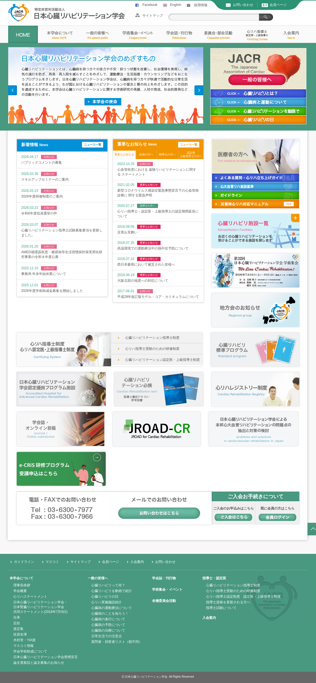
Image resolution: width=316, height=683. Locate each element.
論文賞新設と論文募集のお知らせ (38, 663)
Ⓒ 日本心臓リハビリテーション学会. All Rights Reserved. (158, 676)
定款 (16, 623)
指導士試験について (221, 608)
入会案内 (137, 562)
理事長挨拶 (21, 585)
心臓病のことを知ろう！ (110, 613)
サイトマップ (152, 16)
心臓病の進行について (108, 619)
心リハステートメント (30, 597)
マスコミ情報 (23, 646)
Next (198, 90)
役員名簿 (20, 634)
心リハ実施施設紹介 (106, 602)
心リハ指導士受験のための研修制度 (152, 349)
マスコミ (52, 562)
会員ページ (278, 5)
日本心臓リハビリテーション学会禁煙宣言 (45, 657)
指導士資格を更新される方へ (228, 602)
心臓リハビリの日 (104, 597)
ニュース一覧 (92, 144)
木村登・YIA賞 (24, 640)
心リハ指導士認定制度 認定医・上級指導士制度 (243, 597)
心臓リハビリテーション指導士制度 (152, 338)
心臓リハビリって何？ (108, 585)
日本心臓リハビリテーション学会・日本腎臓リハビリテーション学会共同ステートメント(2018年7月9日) (40, 607)
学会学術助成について (30, 651)
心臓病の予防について (108, 625)
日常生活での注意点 (106, 636)
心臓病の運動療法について (111, 608)
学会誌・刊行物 (164, 578)
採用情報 (200, 5)
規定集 (18, 629)
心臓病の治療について (108, 630)
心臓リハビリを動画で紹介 (111, 591)
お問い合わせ (243, 5)
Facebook (149, 5)
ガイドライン (24, 562)
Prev (12, 90)
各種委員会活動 (164, 601)
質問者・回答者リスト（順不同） (116, 642)
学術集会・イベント (167, 589)
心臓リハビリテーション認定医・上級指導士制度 (162, 360)
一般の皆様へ (98, 578)
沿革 (16, 617)
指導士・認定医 (214, 578)
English (175, 5)
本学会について (21, 578)
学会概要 (20, 591)
